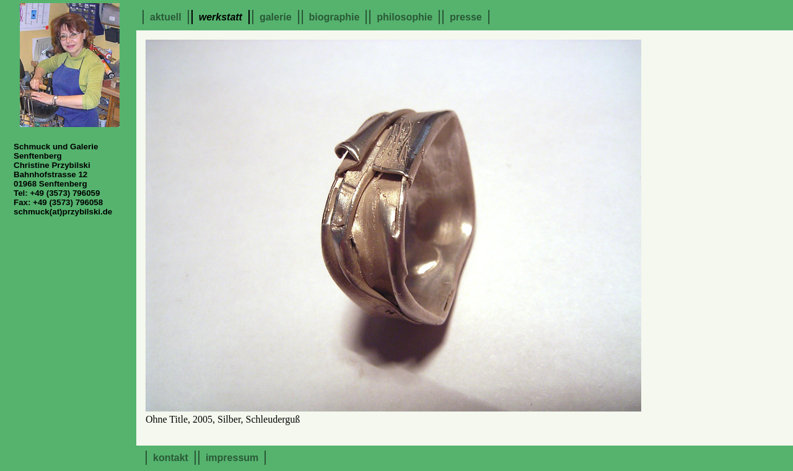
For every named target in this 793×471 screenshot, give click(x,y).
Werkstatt (220, 17)
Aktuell (166, 17)
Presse (466, 17)
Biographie (334, 17)
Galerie (276, 17)
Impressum (232, 457)
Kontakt (170, 457)
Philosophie (404, 17)
